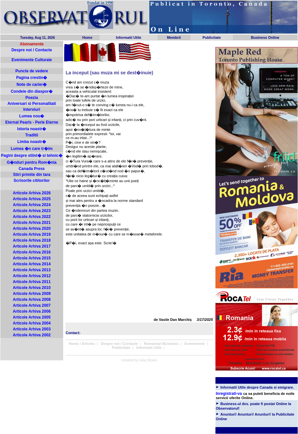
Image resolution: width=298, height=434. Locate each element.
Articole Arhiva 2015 (32, 258)
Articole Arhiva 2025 (32, 199)
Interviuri (31, 109)
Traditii (31, 135)
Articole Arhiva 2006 (32, 311)
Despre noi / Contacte (32, 50)
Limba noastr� (31, 141)
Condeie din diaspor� (32, 91)
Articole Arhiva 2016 (32, 252)
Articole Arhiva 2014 (32, 264)
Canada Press (32, 168)
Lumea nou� (31, 116)
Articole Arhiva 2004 (32, 323)
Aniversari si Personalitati (32, 103)
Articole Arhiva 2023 (32, 210)
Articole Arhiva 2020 (32, 228)
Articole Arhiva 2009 (32, 293)
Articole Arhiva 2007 (32, 305)
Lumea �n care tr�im (32, 148)
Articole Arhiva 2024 (32, 205)
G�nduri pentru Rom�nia (32, 162)
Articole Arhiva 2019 (32, 234)
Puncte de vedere (31, 71)
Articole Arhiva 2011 (32, 281)
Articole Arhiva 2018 (32, 240)
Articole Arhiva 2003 (32, 329)
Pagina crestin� (31, 77)
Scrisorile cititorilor (31, 180)
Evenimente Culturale (32, 60)
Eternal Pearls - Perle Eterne (31, 122)
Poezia (31, 97)
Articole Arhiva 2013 (32, 270)
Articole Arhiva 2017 (32, 246)
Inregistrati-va (229, 393)
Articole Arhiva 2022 (32, 216)
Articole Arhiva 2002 (32, 335)
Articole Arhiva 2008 (32, 299)
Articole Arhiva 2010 (32, 287)
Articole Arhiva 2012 (32, 276)
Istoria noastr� (31, 129)
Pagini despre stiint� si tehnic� (31, 155)
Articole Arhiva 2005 (32, 317)
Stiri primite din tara (31, 174)
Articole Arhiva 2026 (32, 193)
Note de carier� (31, 84)
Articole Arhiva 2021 (32, 222)
